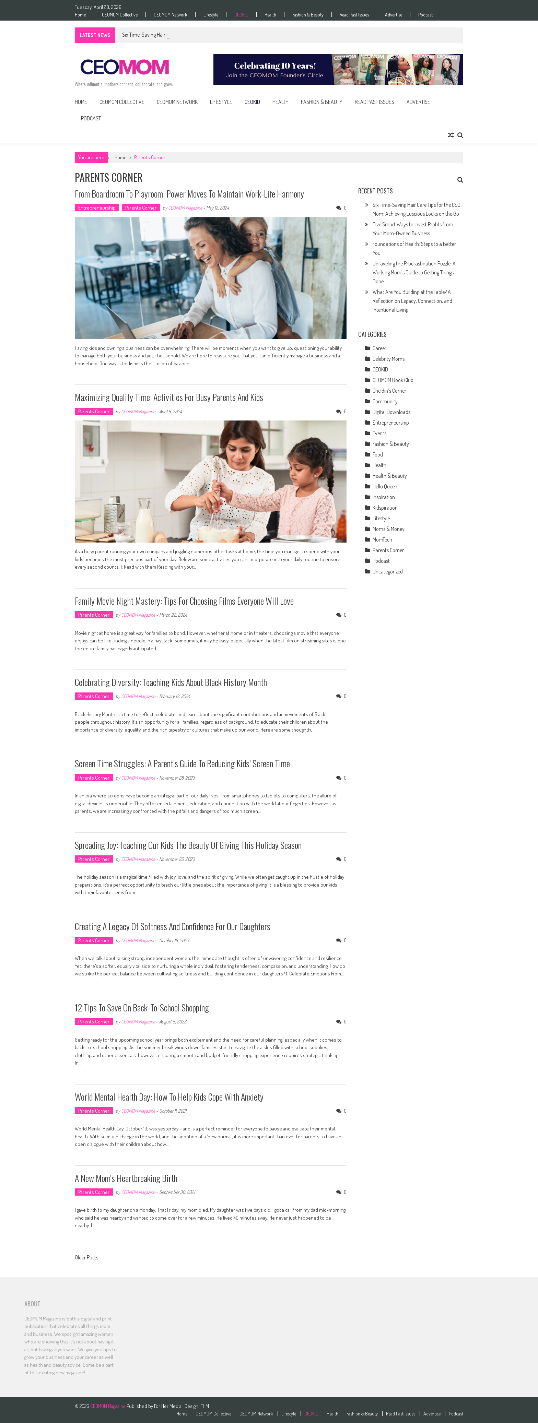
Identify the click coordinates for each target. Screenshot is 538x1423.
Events (379, 433)
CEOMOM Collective (120, 14)
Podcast (425, 14)
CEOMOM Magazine (185, 208)
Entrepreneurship (97, 207)
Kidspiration (385, 507)
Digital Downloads (391, 411)
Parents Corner (140, 207)
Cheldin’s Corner (389, 390)
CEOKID (241, 14)
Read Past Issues (354, 14)
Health (270, 14)
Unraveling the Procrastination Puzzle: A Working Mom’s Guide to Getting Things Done (414, 272)
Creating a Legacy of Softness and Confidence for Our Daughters (172, 926)
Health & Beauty (390, 475)
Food (378, 454)
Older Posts (86, 1258)
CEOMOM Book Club (393, 380)
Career (379, 348)
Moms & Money (389, 528)
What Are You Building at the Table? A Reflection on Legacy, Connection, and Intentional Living (412, 300)
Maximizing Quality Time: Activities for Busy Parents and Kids (169, 397)
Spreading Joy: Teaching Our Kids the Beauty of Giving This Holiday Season (188, 845)
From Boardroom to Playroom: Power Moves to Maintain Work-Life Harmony (189, 193)
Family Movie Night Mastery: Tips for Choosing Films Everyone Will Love (184, 600)
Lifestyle (210, 14)
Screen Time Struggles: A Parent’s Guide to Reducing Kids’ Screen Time (182, 763)
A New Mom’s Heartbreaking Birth (126, 1178)
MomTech (382, 539)
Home (80, 14)
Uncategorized (388, 571)
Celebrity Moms (389, 358)
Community (385, 401)
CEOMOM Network (170, 14)
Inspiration (384, 497)
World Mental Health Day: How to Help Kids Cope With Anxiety (169, 1096)
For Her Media (168, 1406)
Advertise (393, 14)
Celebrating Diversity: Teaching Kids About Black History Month (171, 682)
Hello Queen (385, 486)
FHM (204, 1406)
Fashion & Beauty (308, 14)
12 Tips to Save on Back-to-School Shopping (142, 1007)
